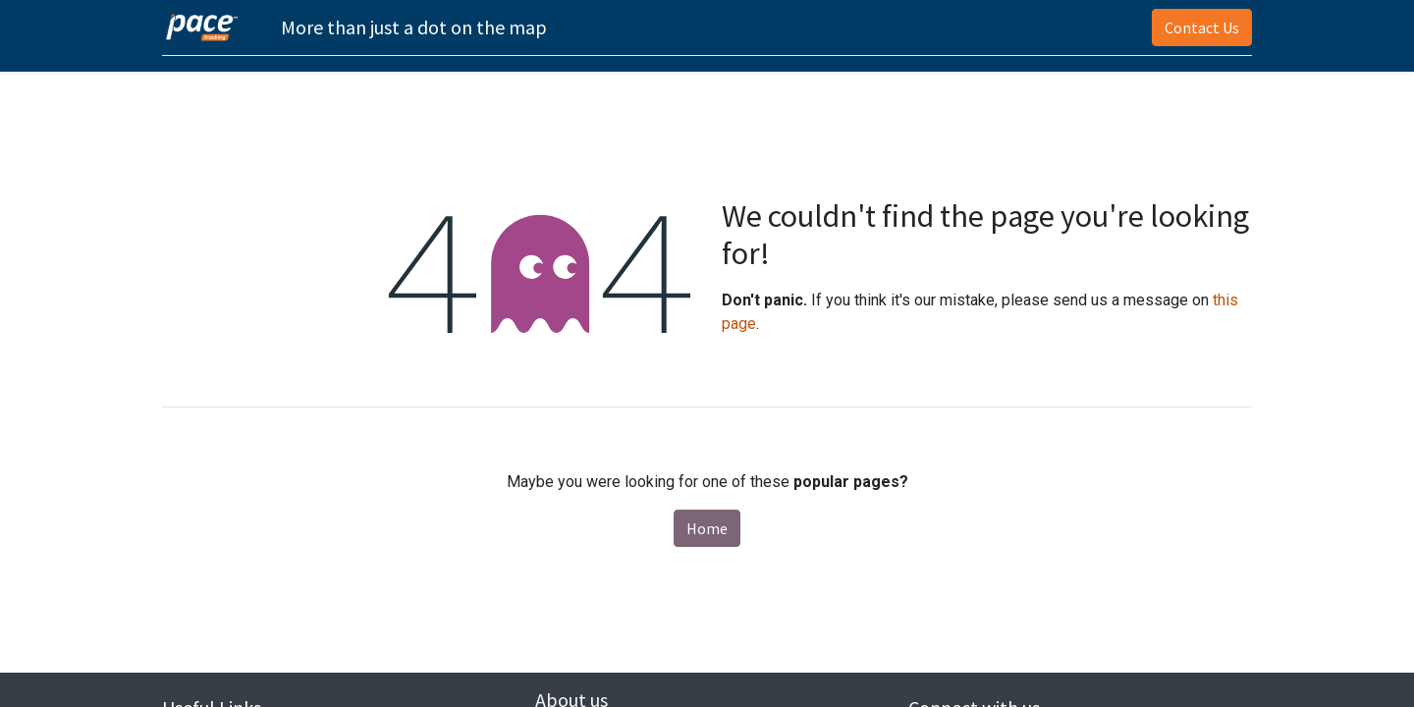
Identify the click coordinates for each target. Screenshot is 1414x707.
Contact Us (1202, 27)
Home (707, 528)
